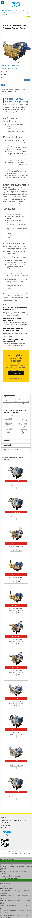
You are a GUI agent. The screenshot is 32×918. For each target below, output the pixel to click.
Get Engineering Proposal (16, 373)
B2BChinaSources (16, 856)
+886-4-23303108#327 (7, 824)
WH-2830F (16, 761)
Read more (3, 878)
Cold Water (6, 13)
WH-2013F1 (16, 512)
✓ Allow (2, 861)
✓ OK (11, 917)
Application (8, 445)
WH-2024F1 (16, 574)
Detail (19, 488)
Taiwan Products (15, 853)
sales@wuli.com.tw (7, 827)
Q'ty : (2, 77)
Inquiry (27, 80)
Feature (7, 441)
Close (1, 858)
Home (3, 10)
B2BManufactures (26, 853)
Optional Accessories (13, 449)
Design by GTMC (6, 853)
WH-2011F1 (16, 481)
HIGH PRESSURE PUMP (18, 10)
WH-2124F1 (16, 543)
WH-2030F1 (16, 605)
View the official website (13, 878)
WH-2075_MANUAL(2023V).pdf (9, 68)
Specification (9, 395)
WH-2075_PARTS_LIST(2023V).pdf (10, 65)
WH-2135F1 (16, 668)
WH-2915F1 (16, 792)
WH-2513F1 (16, 730)
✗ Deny (2, 863)
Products (8, 10)
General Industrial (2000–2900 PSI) (19, 13)
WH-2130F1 (16, 636)
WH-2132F (16, 699)
